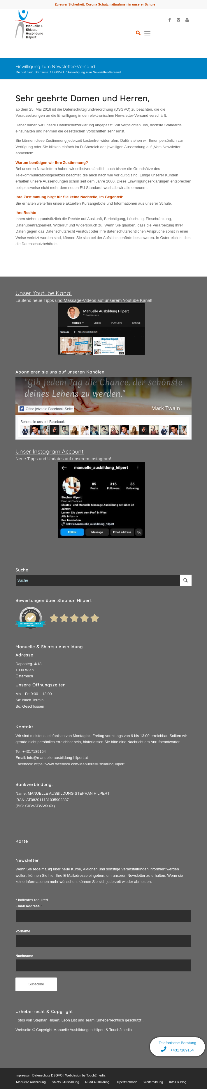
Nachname (24, 956)
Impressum (23, 1075)
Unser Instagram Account (49, 451)
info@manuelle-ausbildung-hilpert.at (57, 757)
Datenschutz (41, 1075)
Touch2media (95, 1075)
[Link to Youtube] (187, 20)
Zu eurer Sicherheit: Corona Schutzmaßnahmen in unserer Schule (105, 4)
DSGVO (58, 72)
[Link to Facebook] (169, 20)
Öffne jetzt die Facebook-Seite (46, 408)
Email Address (28, 906)
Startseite (41, 72)
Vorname (22, 931)
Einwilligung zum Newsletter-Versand (55, 66)
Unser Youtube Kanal (43, 293)
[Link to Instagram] (178, 20)
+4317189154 (34, 751)
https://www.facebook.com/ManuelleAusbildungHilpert (79, 764)
